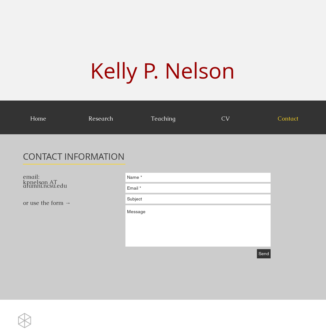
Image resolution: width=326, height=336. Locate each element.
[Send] (264, 253)
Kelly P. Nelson (162, 70)
